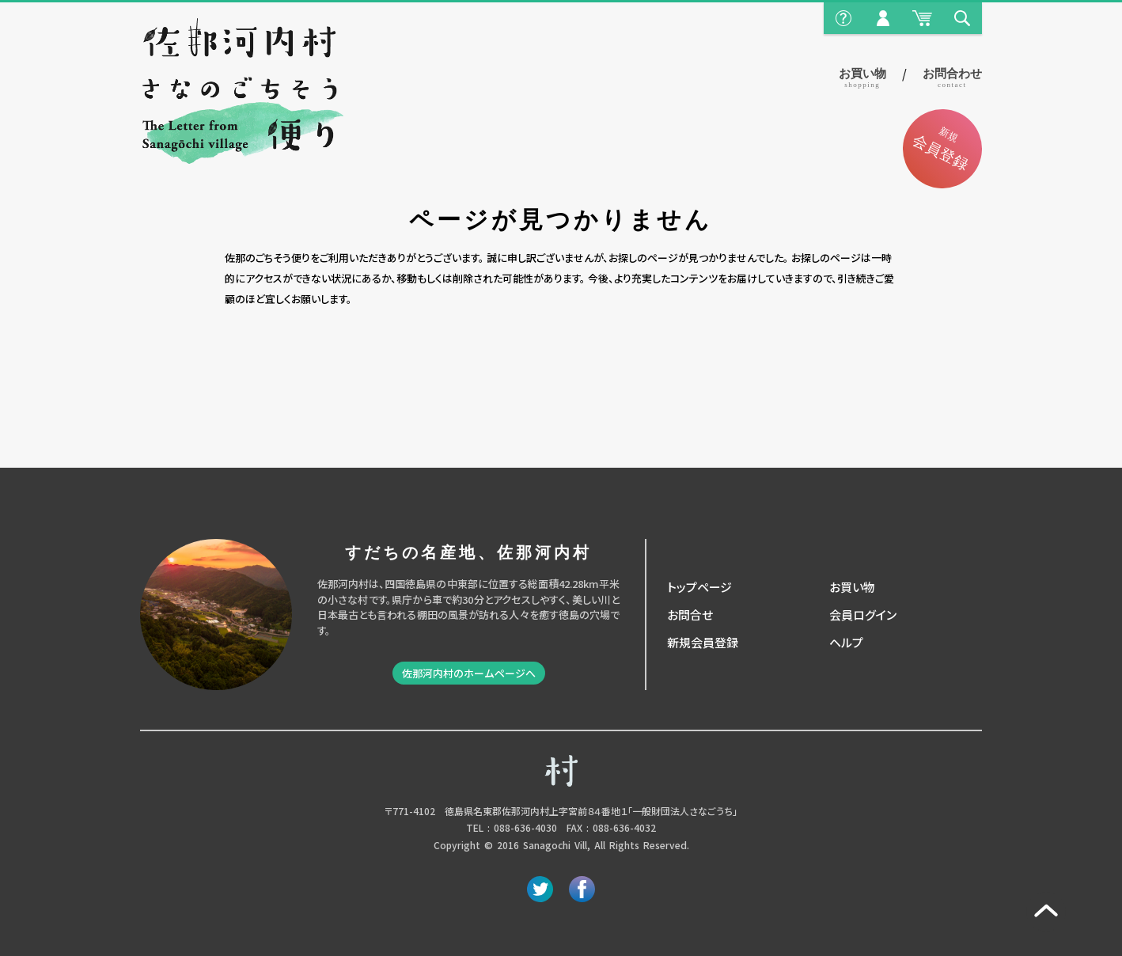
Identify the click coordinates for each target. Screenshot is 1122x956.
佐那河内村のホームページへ (469, 673)
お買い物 (862, 78)
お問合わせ (952, 78)
